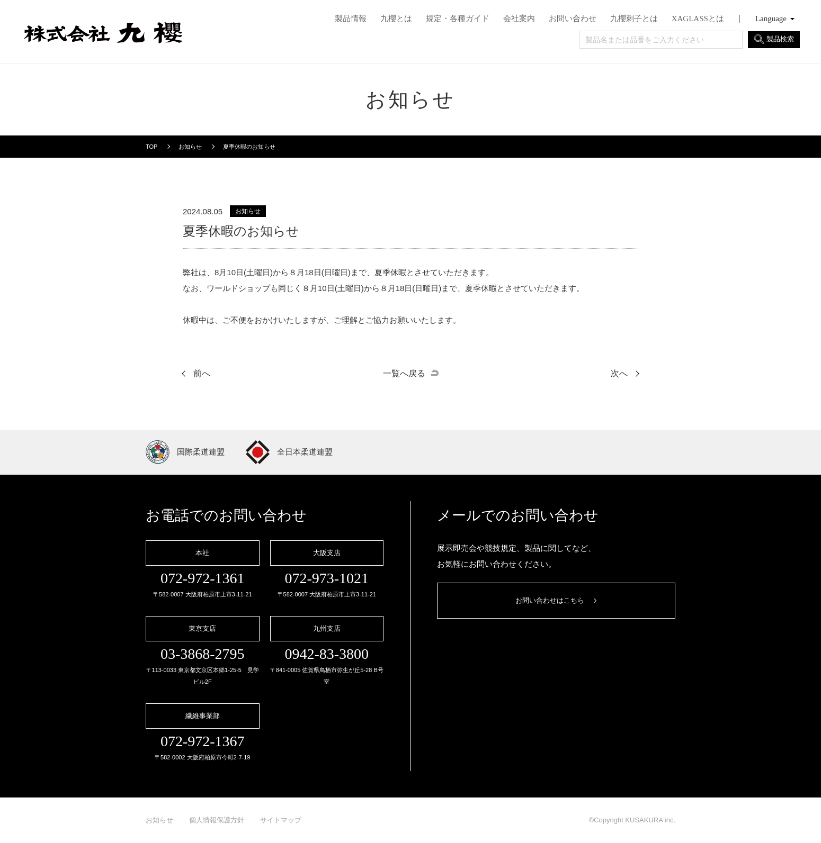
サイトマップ (280, 820)
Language (771, 19)
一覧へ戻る (404, 373)
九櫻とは (396, 19)
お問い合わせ (572, 19)
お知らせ (159, 820)
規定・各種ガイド (457, 19)
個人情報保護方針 (216, 820)
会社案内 (519, 19)
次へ (619, 373)
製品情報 (351, 19)
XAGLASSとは (698, 19)
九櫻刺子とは (634, 19)
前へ (201, 373)
